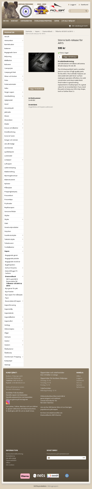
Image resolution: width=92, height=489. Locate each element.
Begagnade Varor (10, 52)
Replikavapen (9, 207)
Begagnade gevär (11, 255)
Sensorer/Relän (10, 211)
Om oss (6, 21)
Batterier (7, 48)
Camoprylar (8, 68)
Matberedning (9, 172)
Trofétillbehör (14, 247)
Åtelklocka (8, 353)
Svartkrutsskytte (14, 235)
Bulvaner (7, 64)
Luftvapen (8, 164)
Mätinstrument (9, 180)
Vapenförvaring (10, 305)
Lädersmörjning (10, 168)
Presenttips (8, 199)
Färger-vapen (14, 92)
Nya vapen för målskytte (14, 295)
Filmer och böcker (14, 76)
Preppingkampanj (10, 192)
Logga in (72, 5)
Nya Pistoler (9, 291)
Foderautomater (10, 84)
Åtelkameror (8, 349)
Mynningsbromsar (10, 176)
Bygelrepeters (10, 265)
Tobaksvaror (9, 243)
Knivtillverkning (9, 132)
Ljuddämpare (9, 152)
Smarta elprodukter (11, 227)
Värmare (7, 337)
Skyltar (6, 215)
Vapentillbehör (14, 317)
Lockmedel (8, 156)
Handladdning (14, 96)
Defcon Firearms (14, 268)
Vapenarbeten (26, 21)
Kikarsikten (14, 120)
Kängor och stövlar (11, 140)
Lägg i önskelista (36, 89)
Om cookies (10, 465)
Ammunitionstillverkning (14, 454)
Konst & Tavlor (9, 136)
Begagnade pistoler (12, 258)
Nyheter (7, 184)
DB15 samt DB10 (12, 279)
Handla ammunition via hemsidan (19, 397)
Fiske (14, 80)
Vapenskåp (8, 309)
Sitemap (7, 365)
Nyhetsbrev (80, 387)
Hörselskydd (8, 108)
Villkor (78, 376)
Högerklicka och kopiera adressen (40, 107)
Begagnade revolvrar (12, 262)
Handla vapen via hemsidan (16, 395)
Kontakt (14, 21)
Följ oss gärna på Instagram (17, 399)
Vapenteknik (8, 313)
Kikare (6, 116)
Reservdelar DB (11, 281)
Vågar (6, 333)
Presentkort (8, 195)
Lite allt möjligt (68, 21)
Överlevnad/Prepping (43, 21)
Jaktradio (7, 112)
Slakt (6, 223)
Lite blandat (8, 148)
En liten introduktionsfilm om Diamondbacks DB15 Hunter (51, 414)
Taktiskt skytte (14, 239)
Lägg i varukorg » (70, 57)
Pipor (7, 298)
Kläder (14, 124)
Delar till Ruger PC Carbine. (11, 272)
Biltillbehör (8, 60)
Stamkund (83, 5)
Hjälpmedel (8, 100)
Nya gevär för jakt (11, 288)
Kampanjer (8, 361)
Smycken (7, 231)
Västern (14, 345)
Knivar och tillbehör (14, 128)
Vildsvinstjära (14, 329)
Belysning (7, 56)
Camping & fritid (10, 72)
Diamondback (14, 276)
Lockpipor (14, 160)
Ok (84, 458)
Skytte (14, 219)
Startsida (29, 31)
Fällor (6, 88)
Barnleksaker (9, 44)
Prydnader (8, 203)
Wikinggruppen (52, 486)
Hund (6, 104)
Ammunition (14, 40)
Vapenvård (14, 321)
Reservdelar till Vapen (14, 301)
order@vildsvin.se (18, 383)
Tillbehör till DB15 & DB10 (14, 284)
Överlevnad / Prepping (14, 357)
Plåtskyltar (8, 188)
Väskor (14, 341)
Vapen (56, 21)
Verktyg (7, 325)
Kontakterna (10, 456)
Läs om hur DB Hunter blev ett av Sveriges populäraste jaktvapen (56, 408)
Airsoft (6, 36)
